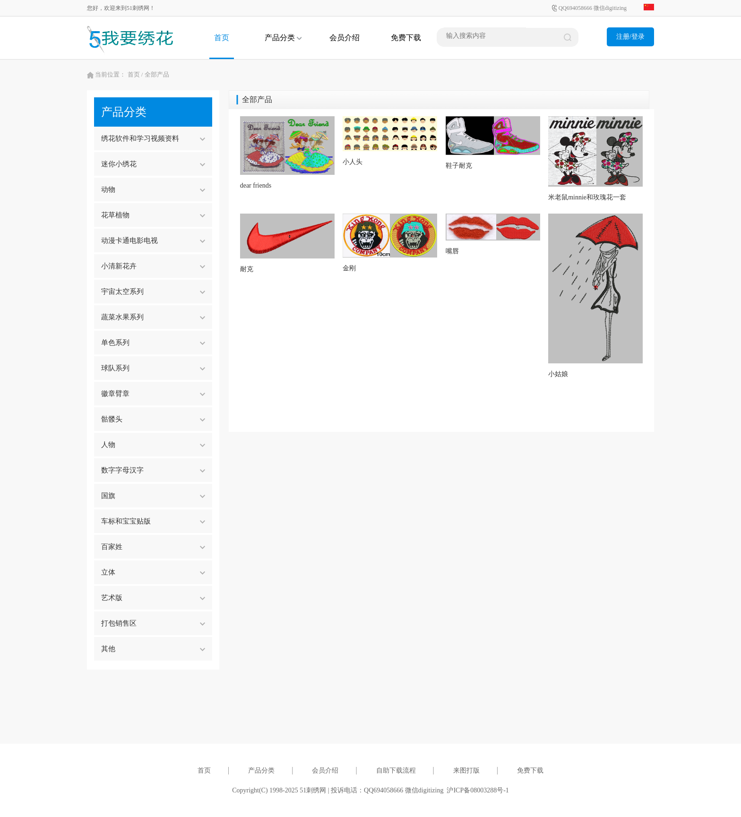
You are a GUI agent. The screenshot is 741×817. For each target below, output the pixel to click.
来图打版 (466, 770)
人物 (153, 444)
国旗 (153, 495)
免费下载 (406, 38)
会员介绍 (344, 38)
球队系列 (153, 368)
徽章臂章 (153, 393)
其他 (153, 649)
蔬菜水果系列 (153, 317)
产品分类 (283, 38)
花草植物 (153, 215)
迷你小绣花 (153, 164)
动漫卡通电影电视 (153, 240)
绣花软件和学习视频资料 (153, 138)
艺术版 (153, 598)
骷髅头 (153, 419)
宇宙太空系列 (153, 291)
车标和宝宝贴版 (153, 521)
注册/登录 (630, 36)
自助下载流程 (396, 770)
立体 (153, 572)
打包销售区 (153, 623)
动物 (153, 189)
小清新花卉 (153, 266)
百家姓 (153, 546)
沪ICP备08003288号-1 (477, 790)
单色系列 (153, 342)
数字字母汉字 (153, 470)
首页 (221, 38)
